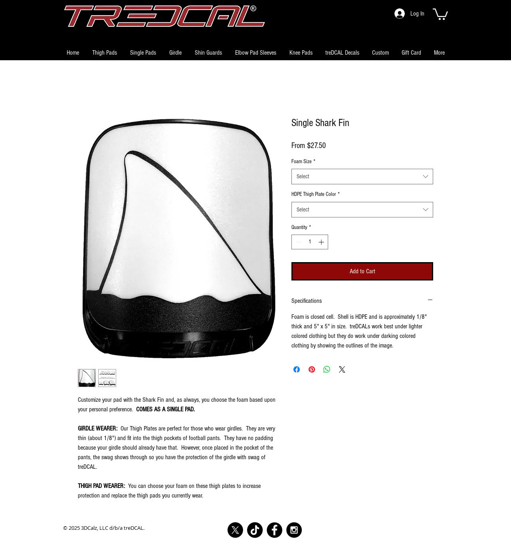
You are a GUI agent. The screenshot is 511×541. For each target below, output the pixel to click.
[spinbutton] (310, 242)
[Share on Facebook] (296, 369)
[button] (440, 13)
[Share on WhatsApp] (327, 369)
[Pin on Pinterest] (312, 369)
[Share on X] (342, 369)
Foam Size (303, 161)
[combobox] (362, 176)
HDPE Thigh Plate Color (315, 194)
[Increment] (322, 242)
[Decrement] (298, 242)
